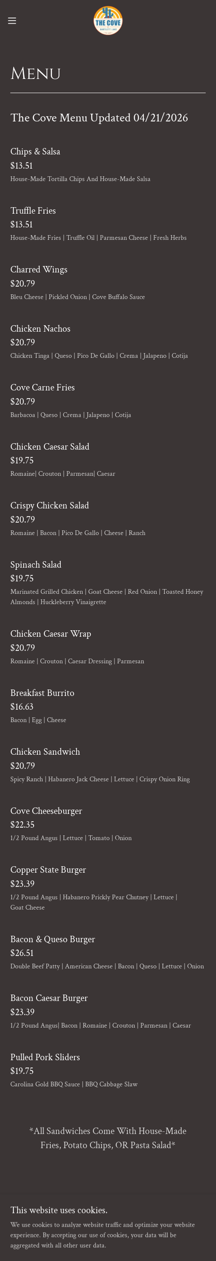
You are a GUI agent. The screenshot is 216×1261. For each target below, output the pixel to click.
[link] (108, 20)
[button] (19, 20)
